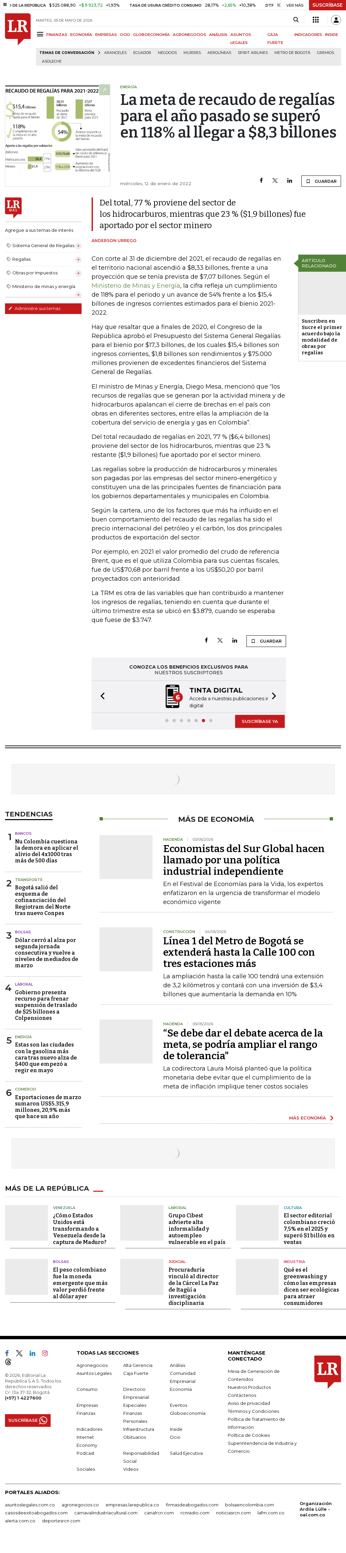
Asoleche (52, 61)
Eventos (178, 1404)
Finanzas (86, 1412)
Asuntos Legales (94, 1372)
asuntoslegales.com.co (30, 1504)
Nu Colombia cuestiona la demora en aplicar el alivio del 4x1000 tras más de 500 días (46, 850)
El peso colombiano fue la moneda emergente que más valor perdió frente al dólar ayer (80, 1282)
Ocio (175, 1436)
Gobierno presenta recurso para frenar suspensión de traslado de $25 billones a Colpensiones (46, 1005)
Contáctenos (242, 1394)
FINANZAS (56, 34)
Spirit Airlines (253, 53)
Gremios (325, 53)
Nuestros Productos (249, 1386)
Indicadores (89, 1428)
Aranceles (115, 53)
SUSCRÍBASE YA (260, 720)
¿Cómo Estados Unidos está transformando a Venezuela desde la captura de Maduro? (80, 1228)
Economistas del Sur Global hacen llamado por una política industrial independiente (244, 859)
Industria (294, 1261)
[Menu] (41, 34)
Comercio (25, 1088)
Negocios (167, 53)
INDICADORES (308, 34)
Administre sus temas (34, 308)
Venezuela (64, 1207)
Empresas (87, 1404)
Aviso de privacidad (249, 1402)
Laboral (24, 983)
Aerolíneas (219, 53)
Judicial (177, 1261)
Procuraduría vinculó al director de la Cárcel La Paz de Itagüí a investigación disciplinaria (193, 1286)
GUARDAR (321, 181)
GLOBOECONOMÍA (151, 34)
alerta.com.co (20, 1520)
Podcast (86, 1452)
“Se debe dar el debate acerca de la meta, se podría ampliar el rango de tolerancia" (243, 1044)
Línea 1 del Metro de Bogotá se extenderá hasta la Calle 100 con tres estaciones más (239, 951)
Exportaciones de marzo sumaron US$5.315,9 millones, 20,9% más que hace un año (48, 1106)
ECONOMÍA (81, 34)
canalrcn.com (159, 1512)
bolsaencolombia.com (249, 1504)
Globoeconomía (187, 1412)
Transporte (29, 879)
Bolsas (23, 931)
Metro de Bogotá (292, 53)
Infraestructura (138, 1428)
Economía (181, 1388)
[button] (101, 696)
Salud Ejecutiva (186, 1452)
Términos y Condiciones (253, 1410)
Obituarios (134, 1436)
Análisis (177, 1364)
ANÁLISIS (218, 34)
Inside (176, 1428)
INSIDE (331, 34)
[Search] (295, 20)
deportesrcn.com (61, 1520)
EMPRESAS (106, 34)
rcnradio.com (194, 1512)
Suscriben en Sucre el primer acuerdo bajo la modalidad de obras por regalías (322, 337)
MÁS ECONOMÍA (307, 1117)
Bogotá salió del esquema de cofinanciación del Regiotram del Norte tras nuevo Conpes (43, 900)
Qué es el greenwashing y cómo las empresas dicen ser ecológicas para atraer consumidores (311, 1286)
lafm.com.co (270, 1512)
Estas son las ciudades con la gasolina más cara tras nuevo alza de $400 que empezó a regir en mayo (46, 1057)
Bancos (23, 832)
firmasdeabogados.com (192, 1504)
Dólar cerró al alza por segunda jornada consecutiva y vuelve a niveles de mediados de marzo (46, 952)
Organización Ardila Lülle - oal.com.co (316, 1508)
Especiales (134, 1404)
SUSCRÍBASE (327, 5)
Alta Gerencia (138, 1364)
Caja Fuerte (136, 1372)
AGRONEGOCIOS (189, 34)
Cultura (293, 1207)
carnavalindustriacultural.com (106, 1512)
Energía (23, 1036)
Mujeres (192, 53)
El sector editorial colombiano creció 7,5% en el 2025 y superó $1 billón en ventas (309, 1228)
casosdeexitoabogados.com (36, 1512)
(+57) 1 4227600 (23, 1397)
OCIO (125, 34)
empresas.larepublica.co (132, 1504)
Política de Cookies (249, 1434)
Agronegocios (92, 1364)
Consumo (87, 1388)
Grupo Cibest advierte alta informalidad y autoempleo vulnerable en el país (197, 1228)
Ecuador (142, 53)
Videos (130, 1468)
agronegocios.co (80, 1504)
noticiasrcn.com (233, 1512)
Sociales (86, 1468)
